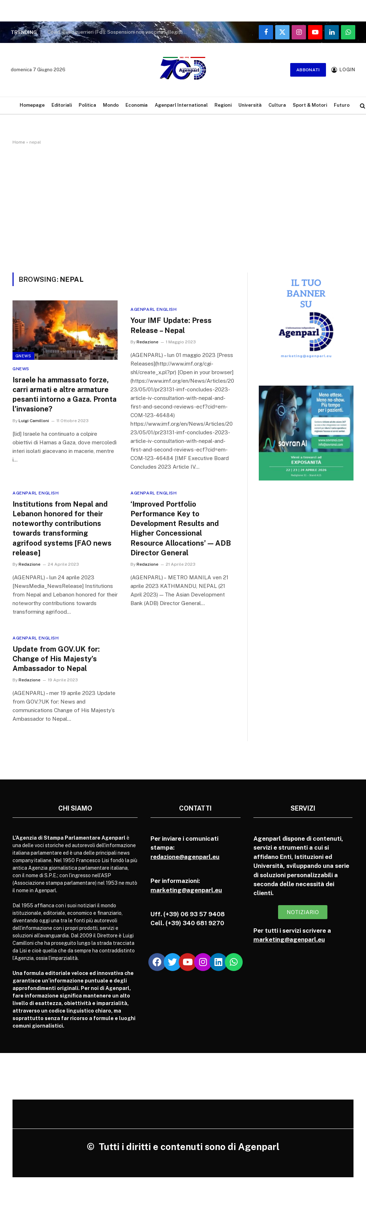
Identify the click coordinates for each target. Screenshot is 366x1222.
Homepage (32, 105)
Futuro (342, 105)
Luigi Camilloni (34, 420)
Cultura (277, 105)
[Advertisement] (183, 207)
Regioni (223, 105)
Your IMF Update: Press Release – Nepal (171, 325)
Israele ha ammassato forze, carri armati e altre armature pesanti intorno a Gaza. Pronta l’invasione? (65, 395)
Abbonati (308, 69)
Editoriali (61, 105)
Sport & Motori (310, 105)
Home (19, 142)
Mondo (111, 105)
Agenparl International (181, 105)
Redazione (147, 341)
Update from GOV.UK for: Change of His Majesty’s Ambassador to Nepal (56, 659)
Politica (87, 105)
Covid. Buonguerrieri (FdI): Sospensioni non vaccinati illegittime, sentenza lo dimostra (119, 32)
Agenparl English (153, 309)
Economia (136, 105)
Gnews (23, 356)
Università (250, 105)
